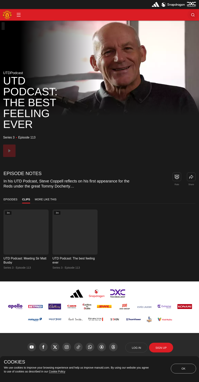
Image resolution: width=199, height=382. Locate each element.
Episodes (10, 199)
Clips (26, 199)
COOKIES (14, 362)
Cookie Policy (57, 371)
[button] (18, 15)
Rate (177, 184)
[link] (191, 177)
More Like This (46, 199)
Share (191, 184)
